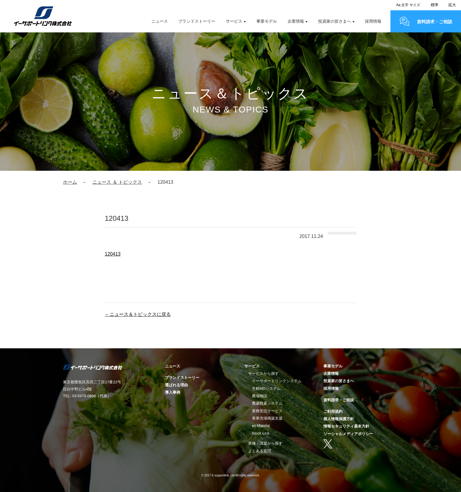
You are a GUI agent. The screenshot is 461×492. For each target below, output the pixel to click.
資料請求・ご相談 (434, 21)
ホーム (70, 182)
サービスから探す (263, 373)
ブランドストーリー (196, 21)
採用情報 (373, 21)
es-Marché (261, 425)
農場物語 (259, 396)
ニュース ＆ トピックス (117, 182)
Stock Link (261, 433)
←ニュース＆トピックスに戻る (138, 314)
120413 (113, 253)
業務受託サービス (267, 411)
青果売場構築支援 (267, 418)
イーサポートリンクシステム (277, 381)
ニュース (159, 21)
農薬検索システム (267, 403)
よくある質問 (259, 451)
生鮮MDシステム (266, 388)
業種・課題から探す (265, 443)
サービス (234, 21)
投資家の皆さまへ (334, 21)
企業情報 (296, 21)
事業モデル (266, 21)
